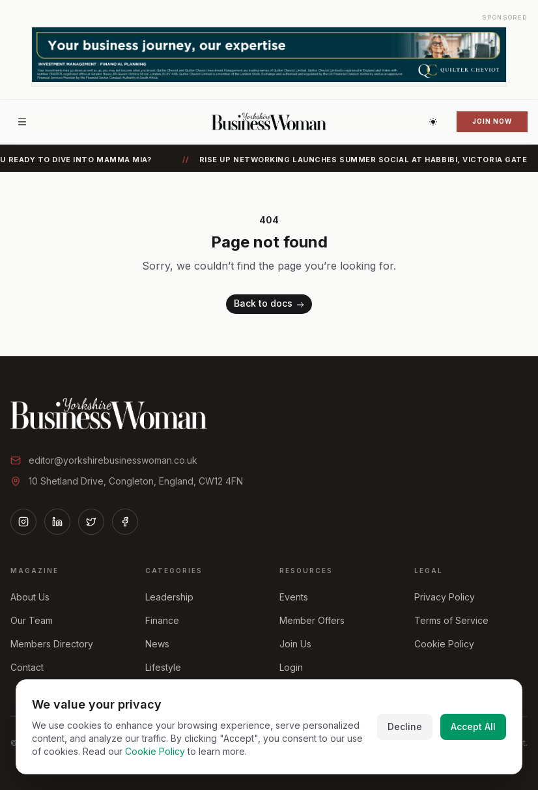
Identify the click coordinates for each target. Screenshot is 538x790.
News (157, 643)
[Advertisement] (269, 56)
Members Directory (51, 643)
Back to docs (270, 304)
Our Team (31, 620)
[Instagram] (23, 522)
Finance (162, 620)
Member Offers (312, 620)
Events (293, 596)
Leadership (169, 596)
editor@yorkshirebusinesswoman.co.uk (113, 460)
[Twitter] (91, 522)
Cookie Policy (444, 643)
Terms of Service (451, 620)
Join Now (492, 121)
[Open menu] (22, 122)
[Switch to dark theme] (433, 122)
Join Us (295, 643)
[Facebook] (125, 522)
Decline (405, 726)
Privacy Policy (444, 596)
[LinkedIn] (57, 522)
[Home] (269, 122)
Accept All (473, 726)
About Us (30, 596)
